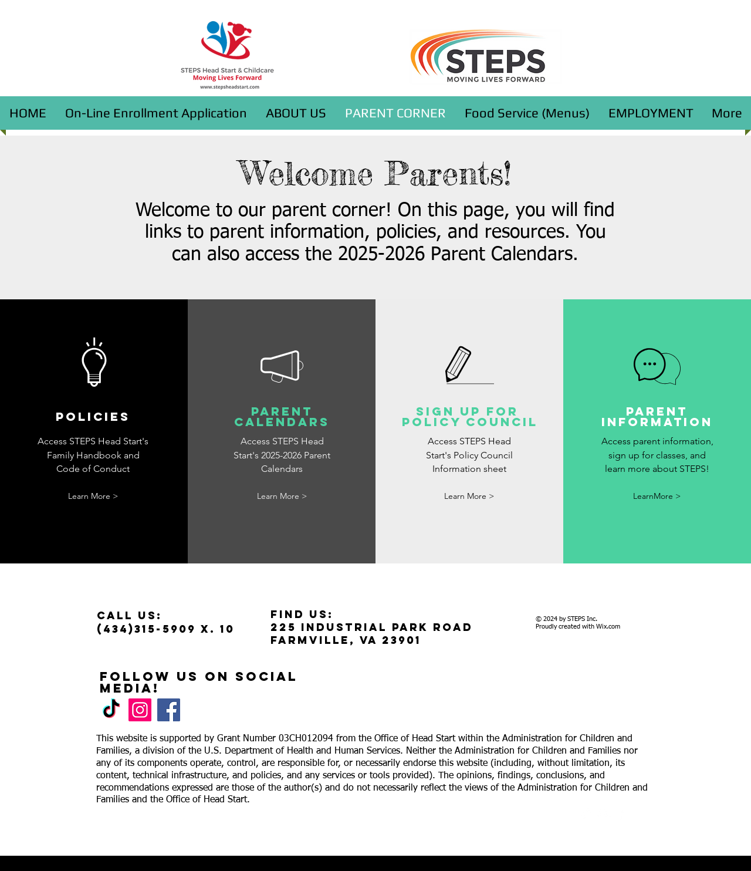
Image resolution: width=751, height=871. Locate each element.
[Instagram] (139, 709)
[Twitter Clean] (586, 813)
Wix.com (608, 626)
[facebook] (621, 813)
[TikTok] (111, 709)
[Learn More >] (93, 496)
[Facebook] (168, 709)
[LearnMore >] (657, 496)
